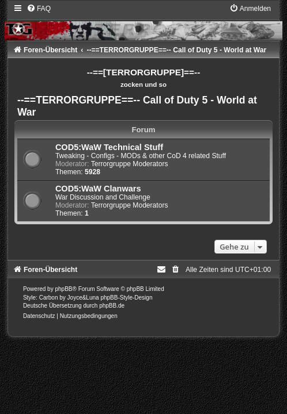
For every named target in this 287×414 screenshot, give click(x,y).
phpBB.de (111, 305)
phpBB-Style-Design (126, 297)
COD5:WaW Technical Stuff (109, 147)
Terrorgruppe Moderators (129, 164)
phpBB (63, 289)
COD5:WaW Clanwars (98, 188)
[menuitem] (39, 9)
